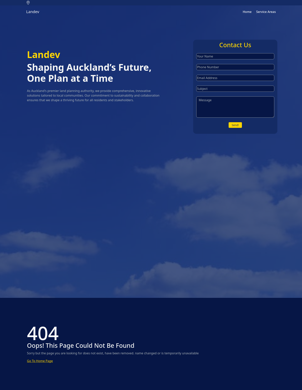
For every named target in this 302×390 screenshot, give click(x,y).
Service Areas (266, 12)
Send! (235, 125)
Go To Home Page (40, 361)
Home (247, 12)
